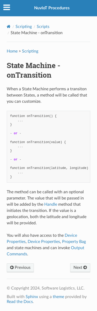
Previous (20, 267)
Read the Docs (20, 302)
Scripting (24, 27)
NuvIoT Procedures (52, 8)
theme (58, 297)
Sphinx (32, 297)
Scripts (43, 27)
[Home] (9, 26)
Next (80, 267)
